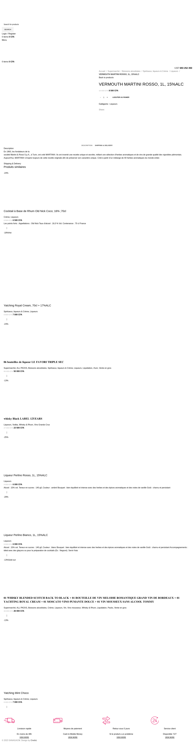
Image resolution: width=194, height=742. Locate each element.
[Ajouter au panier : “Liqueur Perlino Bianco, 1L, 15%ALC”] (7, 555)
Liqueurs (174, 71)
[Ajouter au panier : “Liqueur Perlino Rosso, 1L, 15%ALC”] (7, 492)
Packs (110, 608)
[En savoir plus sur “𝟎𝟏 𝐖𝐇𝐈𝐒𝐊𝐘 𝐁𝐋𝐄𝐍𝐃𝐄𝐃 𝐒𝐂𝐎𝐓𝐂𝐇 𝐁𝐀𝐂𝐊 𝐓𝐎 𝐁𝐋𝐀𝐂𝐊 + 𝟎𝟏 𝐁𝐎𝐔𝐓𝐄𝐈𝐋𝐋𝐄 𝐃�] (7, 615)
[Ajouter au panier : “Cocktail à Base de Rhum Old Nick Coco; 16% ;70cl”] (7, 228)
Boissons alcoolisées (131, 71)
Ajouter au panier (120, 97)
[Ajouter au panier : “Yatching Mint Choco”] (7, 707)
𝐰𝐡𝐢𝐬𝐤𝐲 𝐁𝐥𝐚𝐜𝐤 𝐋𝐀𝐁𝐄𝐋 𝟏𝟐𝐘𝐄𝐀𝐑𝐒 (23, 418)
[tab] (86, 145)
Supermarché (114, 71)
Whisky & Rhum (26, 425)
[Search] (97, 24)
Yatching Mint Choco (16, 693)
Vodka (15, 425)
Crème (7, 217)
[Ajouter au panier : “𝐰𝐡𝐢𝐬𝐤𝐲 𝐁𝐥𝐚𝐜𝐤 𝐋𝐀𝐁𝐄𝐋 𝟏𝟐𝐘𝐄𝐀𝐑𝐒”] (7, 432)
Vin (64, 608)
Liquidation (87, 368)
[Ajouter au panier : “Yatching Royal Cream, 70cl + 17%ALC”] (7, 319)
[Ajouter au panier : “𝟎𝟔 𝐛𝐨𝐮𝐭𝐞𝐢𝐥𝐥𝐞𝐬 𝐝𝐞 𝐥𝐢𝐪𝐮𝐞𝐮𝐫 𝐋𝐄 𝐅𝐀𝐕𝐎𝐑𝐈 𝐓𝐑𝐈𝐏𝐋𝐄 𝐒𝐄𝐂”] (7, 376)
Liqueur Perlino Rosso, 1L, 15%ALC (25, 475)
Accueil (102, 71)
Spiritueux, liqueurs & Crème (156, 71)
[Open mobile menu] (4, 40)
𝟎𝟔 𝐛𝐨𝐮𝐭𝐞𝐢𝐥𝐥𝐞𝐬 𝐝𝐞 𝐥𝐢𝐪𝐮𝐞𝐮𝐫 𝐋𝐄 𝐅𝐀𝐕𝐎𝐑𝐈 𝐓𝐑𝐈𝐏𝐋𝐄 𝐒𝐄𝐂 (34, 362)
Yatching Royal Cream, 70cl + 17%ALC (27, 305)
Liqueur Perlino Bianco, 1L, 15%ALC (26, 535)
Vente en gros (105, 368)
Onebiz (34, 740)
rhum (95, 368)
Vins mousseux (74, 608)
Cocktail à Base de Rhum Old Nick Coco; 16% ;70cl (35, 211)
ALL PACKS (22, 368)
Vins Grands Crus (42, 425)
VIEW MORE (24, 737)
